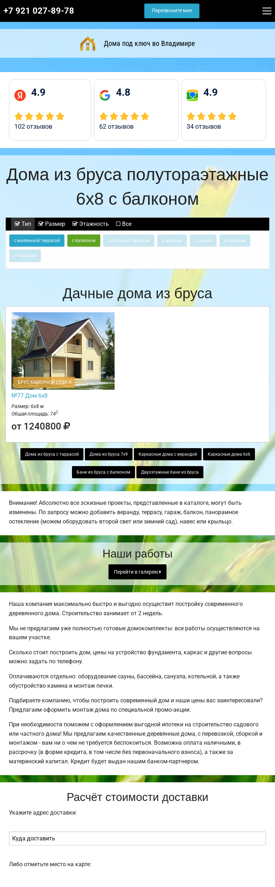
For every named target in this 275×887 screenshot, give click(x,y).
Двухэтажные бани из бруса (170, 472)
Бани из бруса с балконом (103, 472)
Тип (23, 223)
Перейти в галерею (137, 572)
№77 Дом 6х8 (29, 395)
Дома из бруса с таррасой (52, 454)
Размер (51, 223)
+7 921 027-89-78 (39, 11)
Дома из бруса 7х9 (109, 454)
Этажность (90, 223)
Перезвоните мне (172, 11)
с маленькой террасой (37, 240)
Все (123, 223)
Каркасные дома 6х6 (229, 454)
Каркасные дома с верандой (168, 454)
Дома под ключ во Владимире (137, 43)
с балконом (84, 240)
